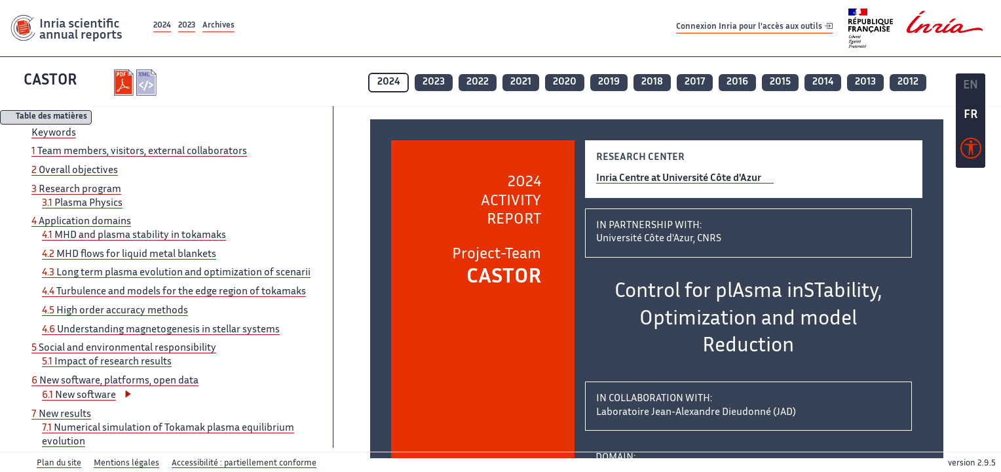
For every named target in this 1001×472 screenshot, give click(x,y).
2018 (652, 82)
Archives (218, 26)
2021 (520, 82)
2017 (695, 82)
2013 (865, 82)
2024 (162, 26)
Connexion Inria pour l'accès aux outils (754, 27)
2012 (907, 82)
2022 (477, 82)
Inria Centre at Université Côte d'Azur (678, 178)
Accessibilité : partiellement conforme (244, 463)
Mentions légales (126, 463)
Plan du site (59, 463)
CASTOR (50, 81)
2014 (822, 82)
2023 (186, 26)
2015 (780, 82)
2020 (564, 82)
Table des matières (51, 117)
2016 (737, 82)
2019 (609, 82)
